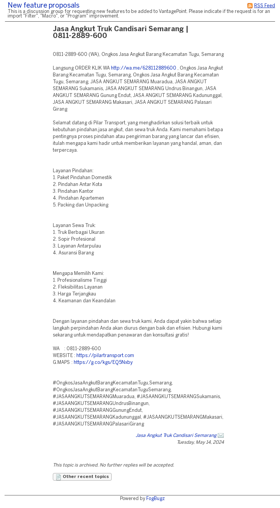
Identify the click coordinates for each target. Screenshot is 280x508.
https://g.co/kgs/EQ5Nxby (103, 362)
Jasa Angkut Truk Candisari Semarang (176, 435)
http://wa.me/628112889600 (143, 68)
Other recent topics (82, 477)
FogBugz (155, 499)
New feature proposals (43, 6)
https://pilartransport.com (105, 356)
